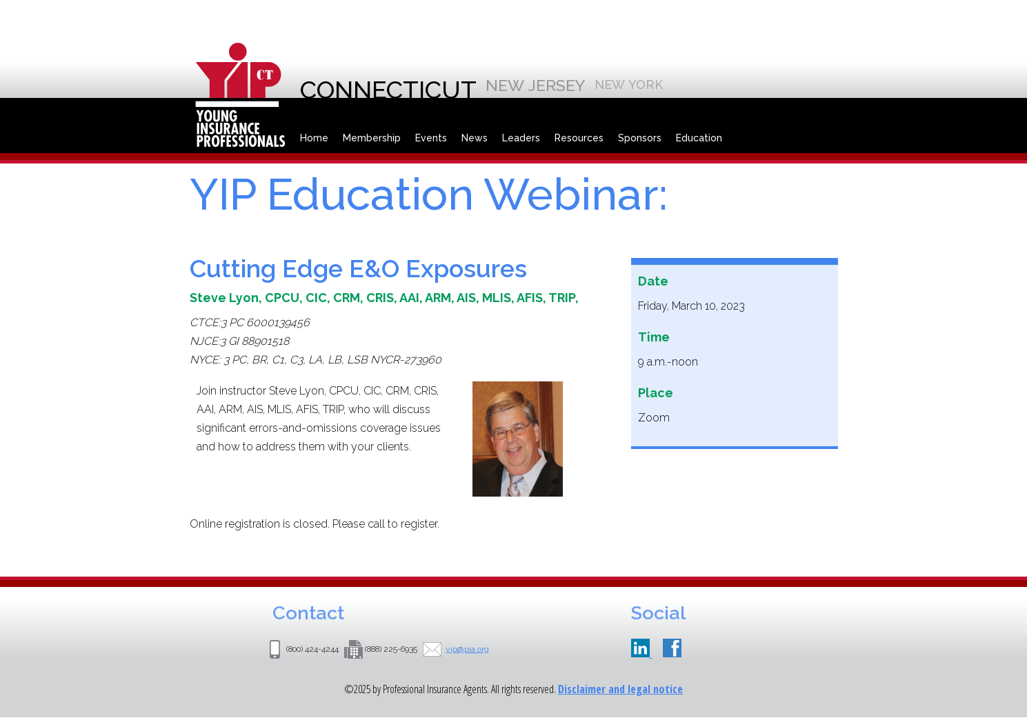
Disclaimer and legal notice (620, 689)
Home (314, 137)
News (474, 137)
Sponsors (639, 137)
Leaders (521, 137)
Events (431, 137)
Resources (579, 137)
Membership (372, 137)
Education (699, 137)
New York (629, 84)
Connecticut (388, 89)
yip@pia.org (467, 649)
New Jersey (536, 85)
